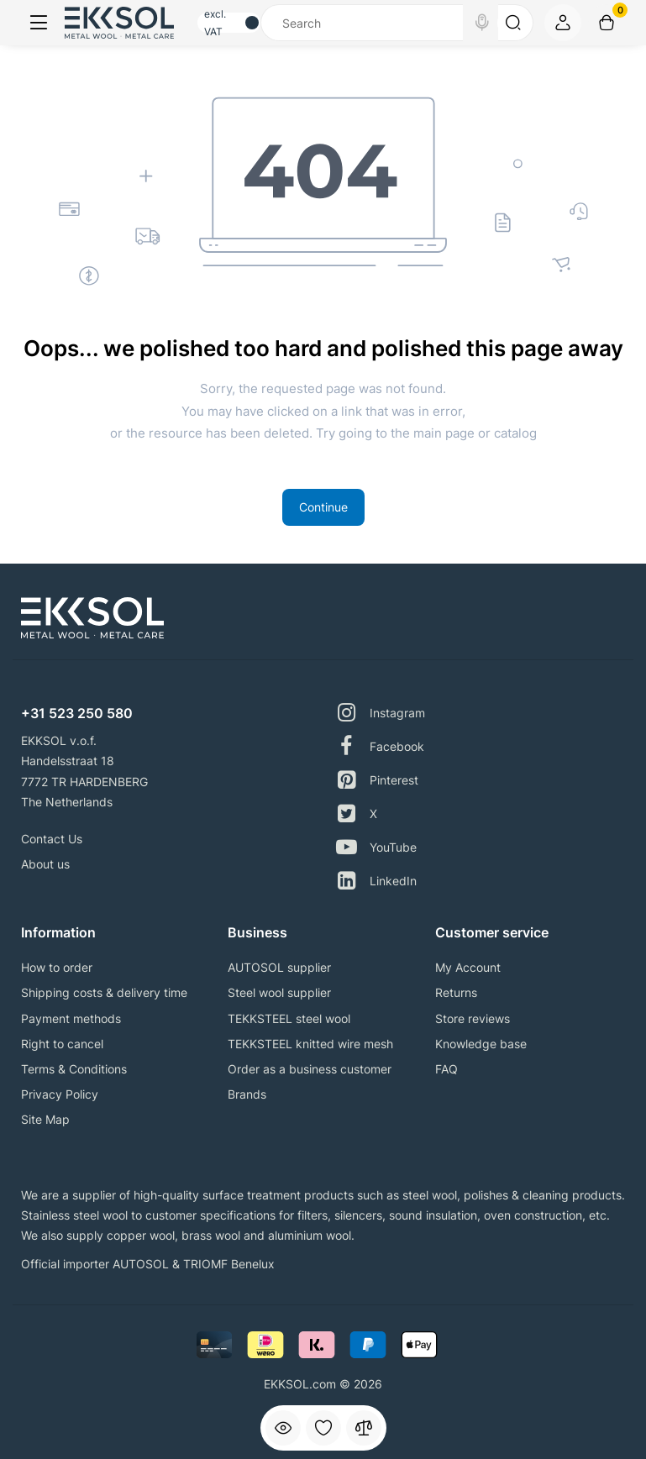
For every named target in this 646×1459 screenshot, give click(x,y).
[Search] (482, 23)
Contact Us (51, 839)
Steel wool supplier (279, 992)
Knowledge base (481, 1044)
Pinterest (377, 779)
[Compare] (363, 1428)
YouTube (376, 847)
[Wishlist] (323, 1428)
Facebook (380, 746)
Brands (247, 1094)
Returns (456, 992)
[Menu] (38, 22)
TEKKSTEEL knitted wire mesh (310, 1044)
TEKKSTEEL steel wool (289, 1018)
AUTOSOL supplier (279, 967)
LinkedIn (376, 880)
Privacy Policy (59, 1094)
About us (45, 864)
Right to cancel (62, 1044)
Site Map (45, 1119)
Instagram (380, 712)
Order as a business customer (309, 1069)
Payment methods (71, 1018)
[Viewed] (283, 1428)
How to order (56, 967)
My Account (468, 967)
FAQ (446, 1069)
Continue (323, 507)
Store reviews (472, 1018)
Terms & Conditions (74, 1069)
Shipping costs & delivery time (104, 992)
